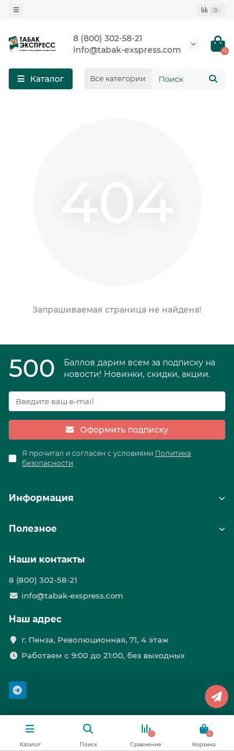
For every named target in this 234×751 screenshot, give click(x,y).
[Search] (188, 78)
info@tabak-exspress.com (127, 50)
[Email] (117, 401)
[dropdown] (16, 9)
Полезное (117, 528)
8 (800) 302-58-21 (107, 38)
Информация (117, 497)
